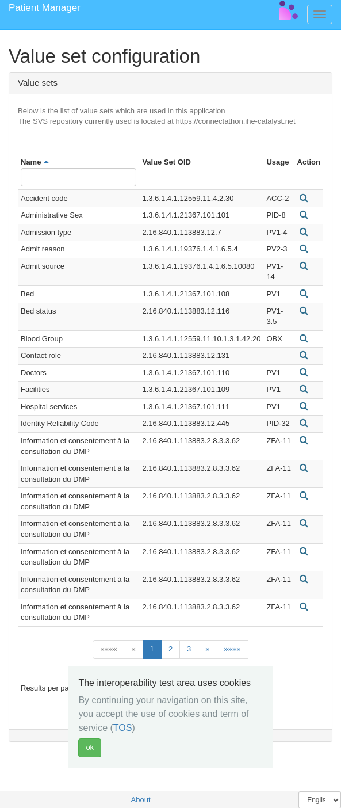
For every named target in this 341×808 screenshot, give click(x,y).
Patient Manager (45, 7)
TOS (122, 728)
